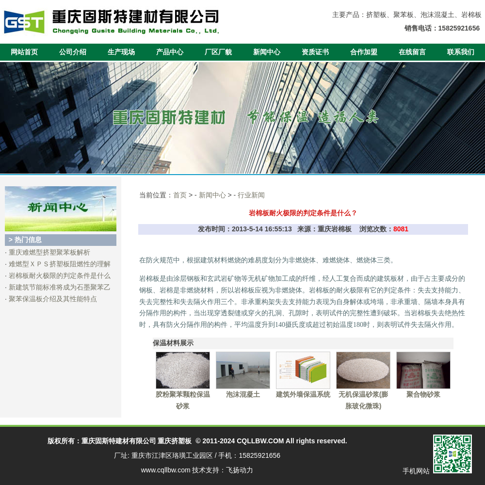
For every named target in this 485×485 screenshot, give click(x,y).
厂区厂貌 (218, 52)
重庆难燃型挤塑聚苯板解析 (49, 252)
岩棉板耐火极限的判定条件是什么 (60, 275)
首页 (180, 195)
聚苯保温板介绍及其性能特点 (53, 299)
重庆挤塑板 (175, 441)
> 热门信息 (25, 239)
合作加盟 (363, 52)
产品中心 (169, 52)
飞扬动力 (239, 470)
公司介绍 (72, 52)
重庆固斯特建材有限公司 (118, 441)
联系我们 (460, 52)
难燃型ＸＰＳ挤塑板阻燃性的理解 (60, 264)
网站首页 (24, 52)
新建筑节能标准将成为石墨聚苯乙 (60, 287)
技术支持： (209, 470)
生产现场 (121, 52)
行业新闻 (251, 195)
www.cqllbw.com (166, 470)
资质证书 (315, 52)
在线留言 (412, 52)
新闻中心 (266, 52)
